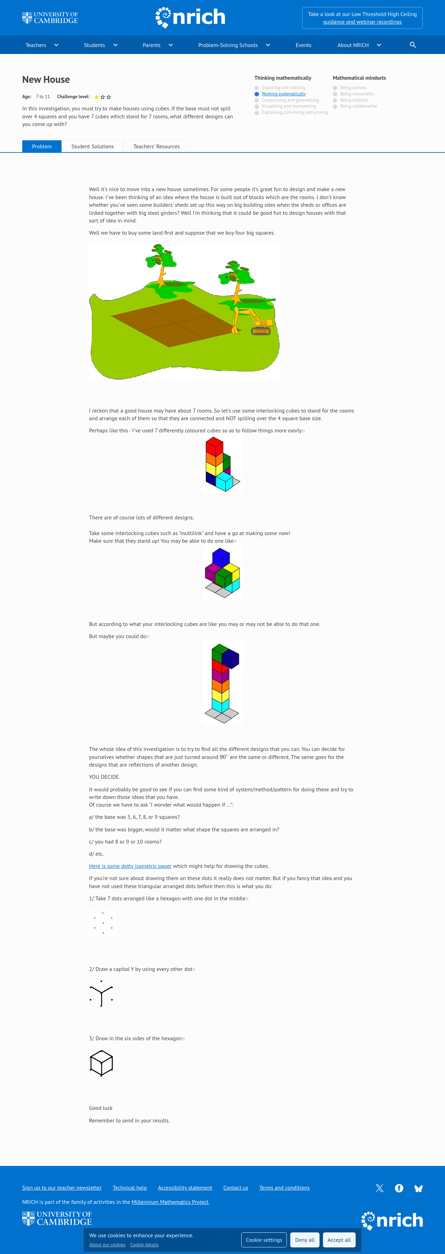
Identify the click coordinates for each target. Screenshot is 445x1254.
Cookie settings (264, 1239)
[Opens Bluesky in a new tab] (418, 1187)
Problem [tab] (42, 146)
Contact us (235, 1187)
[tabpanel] (222, 652)
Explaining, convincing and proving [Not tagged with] (295, 112)
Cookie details (144, 1244)
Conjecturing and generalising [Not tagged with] (290, 100)
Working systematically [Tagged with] (284, 94)
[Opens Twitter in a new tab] (379, 1187)
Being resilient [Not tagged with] (354, 100)
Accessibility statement (185, 1187)
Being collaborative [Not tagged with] (358, 106)
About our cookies (107, 1244)
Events (303, 44)
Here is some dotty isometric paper (130, 865)
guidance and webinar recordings (362, 21)
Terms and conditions (284, 1187)
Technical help (130, 1187)
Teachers (36, 44)
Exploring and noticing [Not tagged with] (283, 88)
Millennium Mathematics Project (169, 1201)
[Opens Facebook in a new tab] (399, 1187)
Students (94, 44)
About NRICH (353, 44)
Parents (152, 44)
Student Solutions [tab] (92, 146)
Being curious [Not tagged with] (353, 88)
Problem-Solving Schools (228, 44)
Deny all (305, 1239)
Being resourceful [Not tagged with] (357, 94)
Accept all (339, 1239)
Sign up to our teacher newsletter (62, 1187)
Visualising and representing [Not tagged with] (289, 106)
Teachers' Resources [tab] (157, 146)
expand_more (56, 45)
